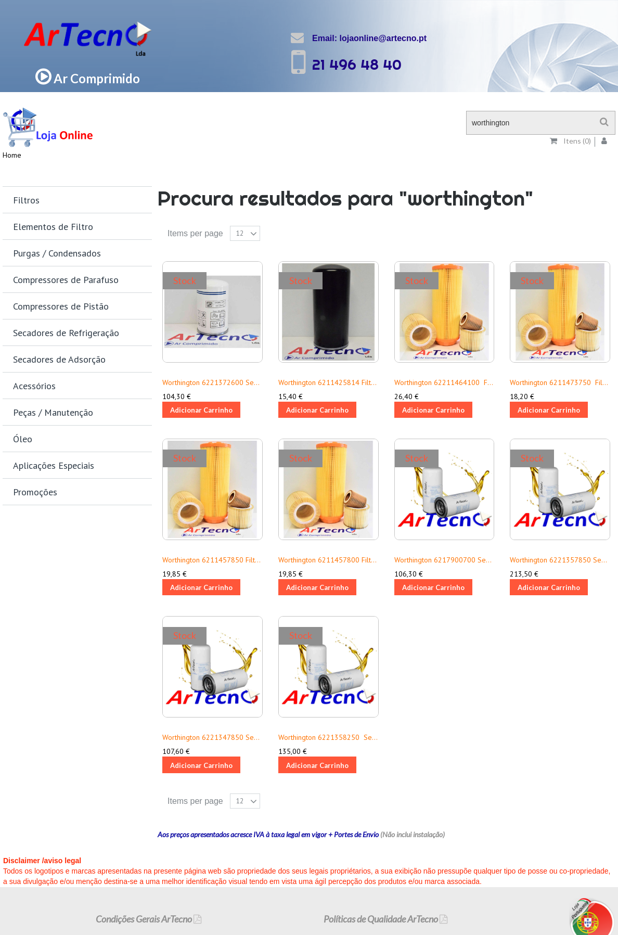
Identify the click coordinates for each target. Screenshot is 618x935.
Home (12, 155)
